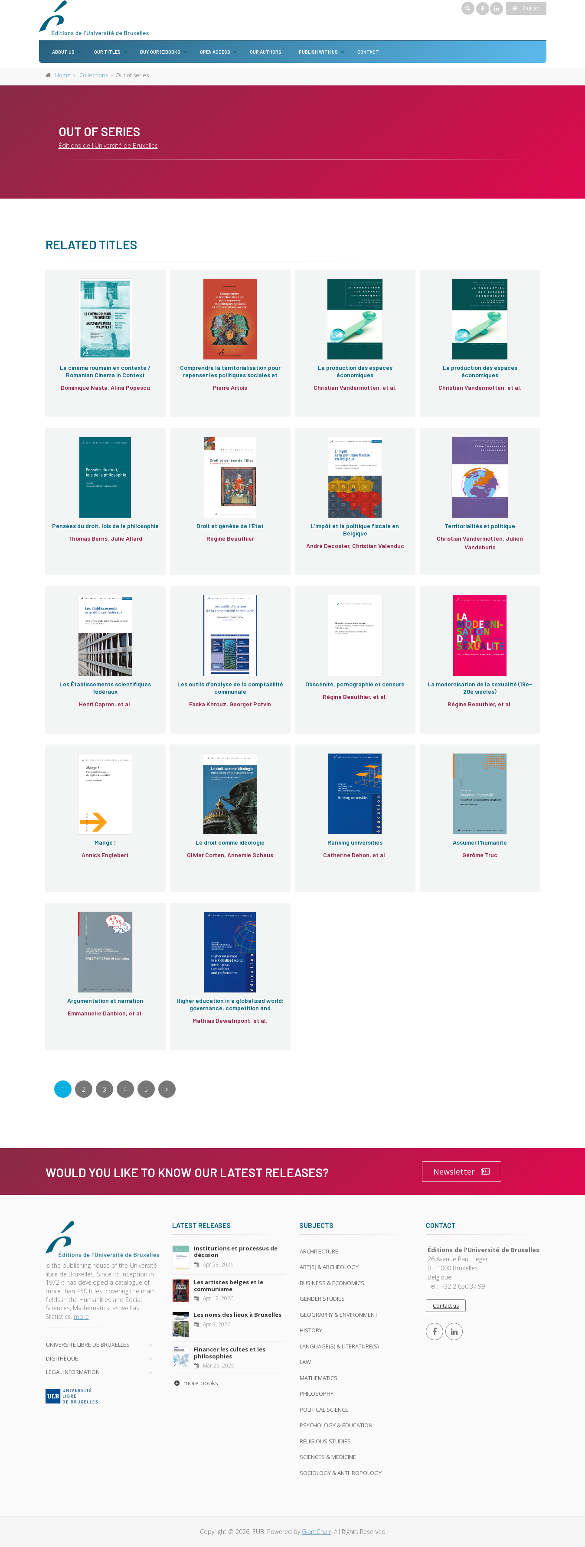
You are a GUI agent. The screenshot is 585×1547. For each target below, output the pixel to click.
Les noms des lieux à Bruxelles (237, 1315)
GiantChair (316, 1531)
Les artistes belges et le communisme (228, 1285)
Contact (368, 52)
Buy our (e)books (160, 52)
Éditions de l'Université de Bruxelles (108, 145)
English (526, 8)
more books (195, 1383)
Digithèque (62, 1358)
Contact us (446, 1305)
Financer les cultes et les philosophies (229, 1352)
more (81, 1316)
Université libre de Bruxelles (88, 1344)
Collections (93, 75)
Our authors (265, 52)
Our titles (107, 52)
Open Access (215, 52)
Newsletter (461, 1172)
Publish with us (318, 52)
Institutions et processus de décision (236, 1251)
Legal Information (73, 1372)
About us (63, 52)
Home (63, 75)
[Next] (167, 1089)
